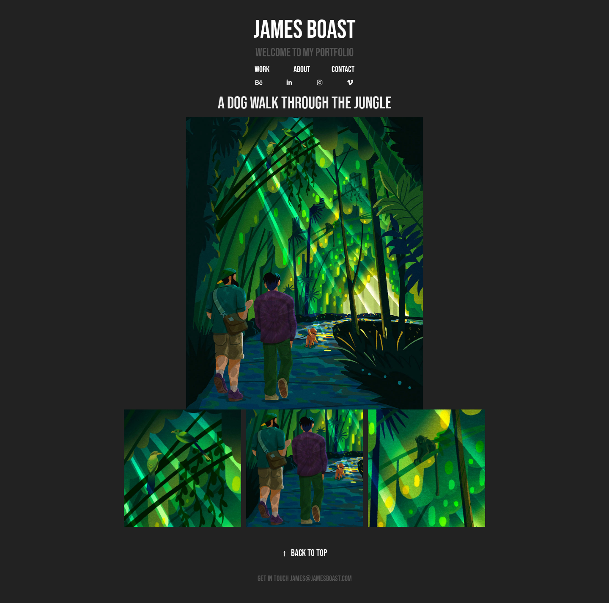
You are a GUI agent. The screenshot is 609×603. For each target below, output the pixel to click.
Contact (343, 69)
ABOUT (302, 69)
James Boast (304, 28)
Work (262, 69)
